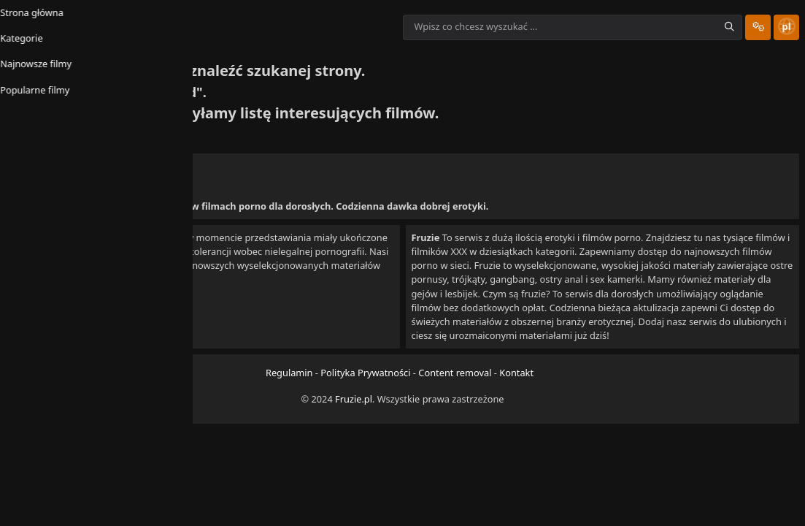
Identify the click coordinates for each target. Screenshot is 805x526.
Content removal (454, 398)
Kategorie (120, 66)
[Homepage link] (204, 27)
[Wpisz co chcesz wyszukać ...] (547, 27)
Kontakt (516, 398)
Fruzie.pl (353, 424)
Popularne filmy (293, 66)
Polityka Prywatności (365, 398)
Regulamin (289, 398)
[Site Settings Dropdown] (732, 27)
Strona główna (43, 66)
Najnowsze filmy (200, 66)
